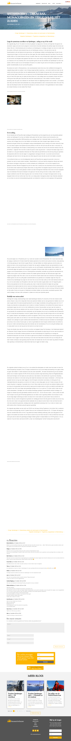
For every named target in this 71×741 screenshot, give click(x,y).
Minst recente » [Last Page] (28, 711)
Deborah (12, 24)
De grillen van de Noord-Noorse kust (54, 694)
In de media (58, 3)
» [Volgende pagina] (24, 711)
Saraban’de (38, 3)
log (35, 723)
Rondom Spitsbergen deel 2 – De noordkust (15, 695)
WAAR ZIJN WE (35, 721)
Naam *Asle (9, 608)
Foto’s (53, 3)
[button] (14, 100)
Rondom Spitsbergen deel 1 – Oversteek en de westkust (35, 695)
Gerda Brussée (9, 599)
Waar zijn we (44, 3)
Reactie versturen (59, 646)
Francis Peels (9, 561)
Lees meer (9, 706)
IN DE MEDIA (35, 726)
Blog (49, 3)
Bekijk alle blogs (35, 713)
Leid (7, 575)
